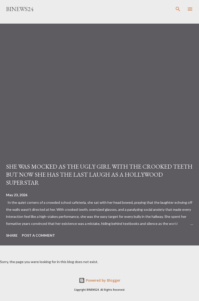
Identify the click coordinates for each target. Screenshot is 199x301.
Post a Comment (38, 235)
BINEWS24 (20, 9)
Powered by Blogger (99, 280)
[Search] (178, 9)
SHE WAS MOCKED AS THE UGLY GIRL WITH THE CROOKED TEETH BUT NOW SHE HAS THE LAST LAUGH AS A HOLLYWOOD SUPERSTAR (99, 174)
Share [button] (12, 235)
